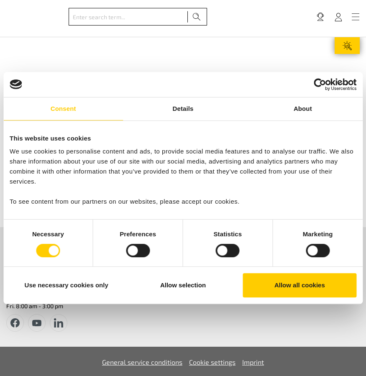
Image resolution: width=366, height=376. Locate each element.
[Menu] (355, 17)
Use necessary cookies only (66, 285)
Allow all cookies (299, 285)
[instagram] (58, 322)
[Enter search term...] (128, 16)
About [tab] (303, 108)
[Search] (197, 16)
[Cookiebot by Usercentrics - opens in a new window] (319, 84)
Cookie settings (212, 362)
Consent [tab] (63, 108)
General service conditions (142, 362)
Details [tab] (183, 108)
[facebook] (15, 322)
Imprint (253, 362)
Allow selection (183, 285)
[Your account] (338, 17)
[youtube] (36, 322)
